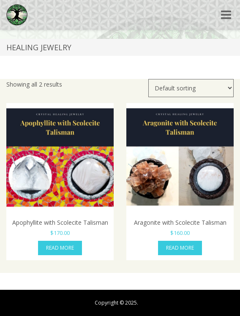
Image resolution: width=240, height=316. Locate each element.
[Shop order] (191, 88)
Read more (60, 247)
